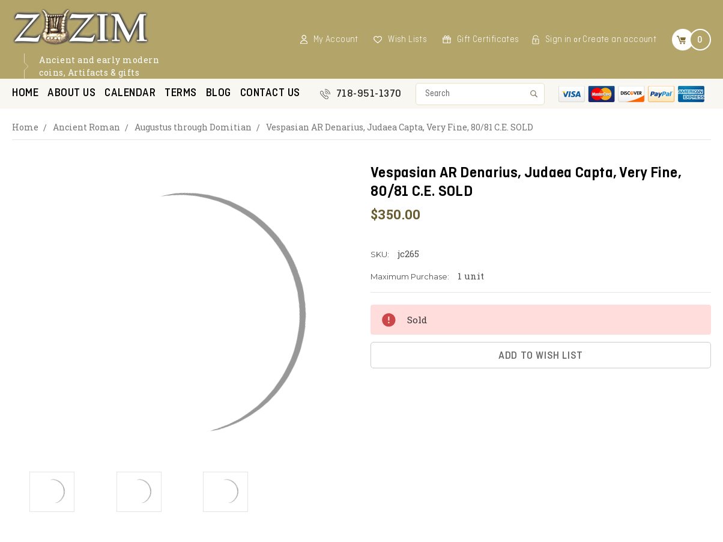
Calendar (130, 93)
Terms (181, 93)
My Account (335, 39)
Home (25, 93)
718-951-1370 (369, 94)
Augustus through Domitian (193, 127)
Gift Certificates (488, 39)
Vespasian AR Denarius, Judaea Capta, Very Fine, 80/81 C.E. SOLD (399, 127)
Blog (218, 93)
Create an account (619, 39)
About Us (71, 93)
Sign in (558, 39)
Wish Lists (407, 39)
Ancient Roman (86, 127)
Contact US (270, 93)
